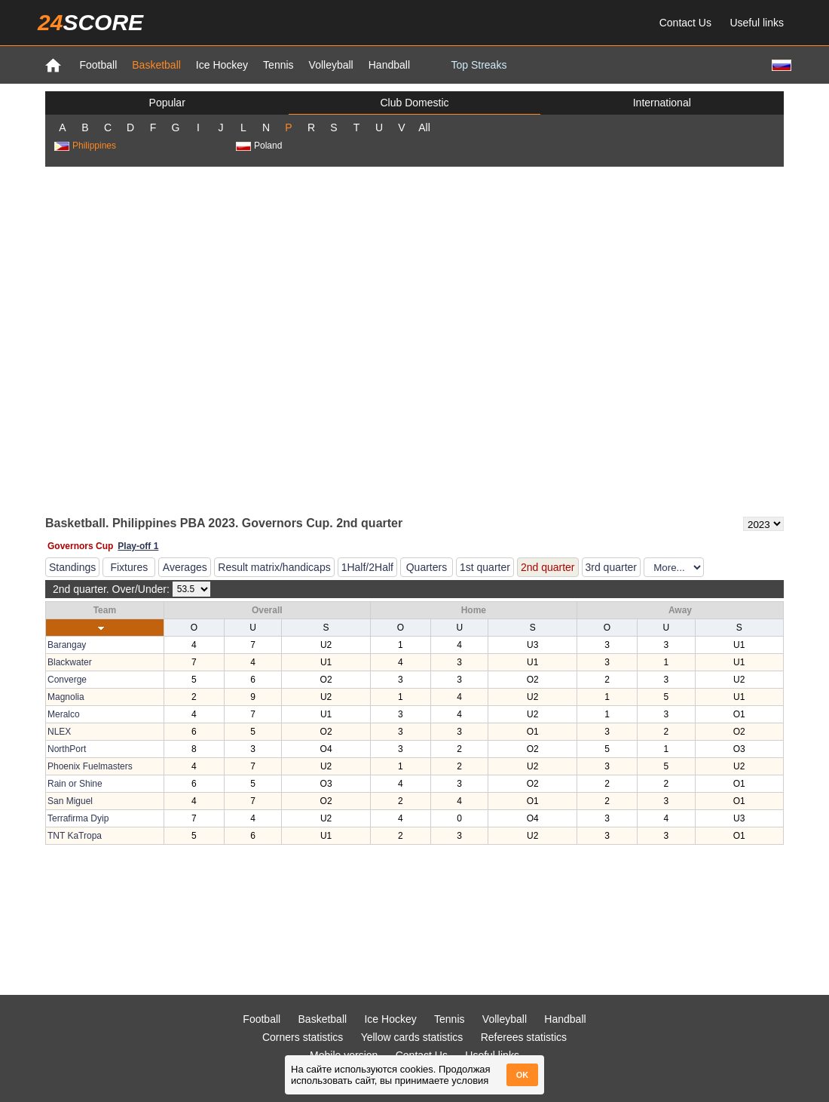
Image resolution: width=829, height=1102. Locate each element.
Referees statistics (524, 1037)
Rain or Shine (74, 783)
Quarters (426, 567)
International (662, 103)
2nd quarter (548, 567)
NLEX (59, 731)
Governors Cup (80, 546)
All (424, 127)
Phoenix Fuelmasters (90, 766)
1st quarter (485, 567)
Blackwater (69, 662)
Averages (185, 567)
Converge (67, 679)
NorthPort (66, 749)
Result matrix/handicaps (274, 567)
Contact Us (685, 23)
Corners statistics (302, 1037)
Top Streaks (478, 65)
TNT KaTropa (74, 835)
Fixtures (129, 567)
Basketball (156, 65)
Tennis (278, 65)
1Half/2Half (367, 567)
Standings (72, 567)
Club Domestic (414, 103)
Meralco (63, 714)
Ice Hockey (222, 65)
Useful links (757, 23)
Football (98, 65)
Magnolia (65, 697)
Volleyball (331, 65)
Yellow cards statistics (412, 1037)
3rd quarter (611, 567)
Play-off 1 (138, 546)
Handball (389, 65)
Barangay (66, 645)
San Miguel (70, 801)
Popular (167, 103)
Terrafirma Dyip (78, 818)
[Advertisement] (166, 340)
